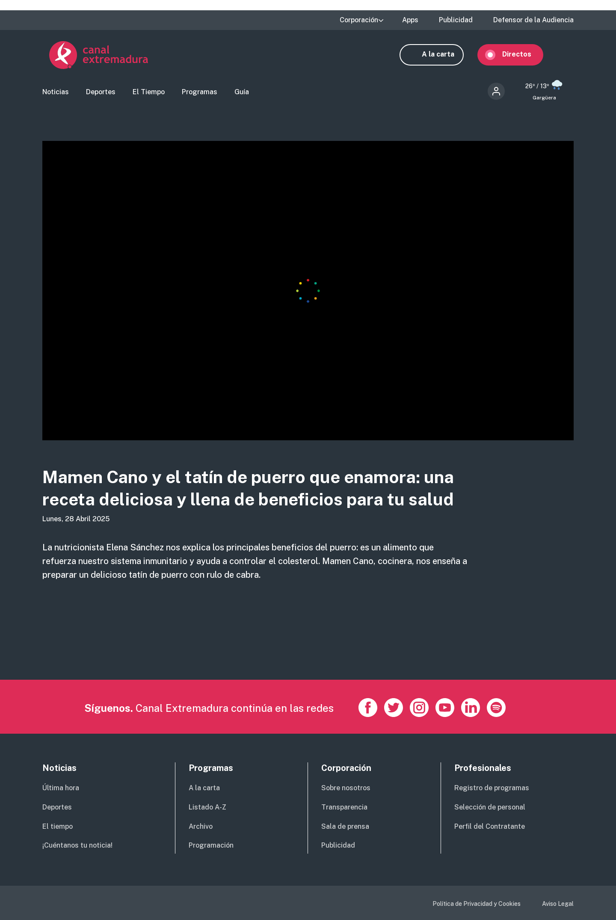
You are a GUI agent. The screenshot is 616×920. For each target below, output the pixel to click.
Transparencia (344, 807)
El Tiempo (149, 92)
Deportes (101, 92)
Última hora (60, 788)
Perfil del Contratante (489, 826)
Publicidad (456, 20)
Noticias (55, 92)
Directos (523, 55)
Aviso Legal (558, 903)
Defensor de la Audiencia (533, 20)
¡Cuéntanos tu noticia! (77, 845)
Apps (410, 20)
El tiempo (57, 826)
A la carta (445, 55)
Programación (211, 845)
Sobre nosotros (345, 788)
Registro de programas (491, 788)
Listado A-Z (207, 807)
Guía (241, 92)
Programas (199, 92)
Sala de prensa (345, 826)
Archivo (201, 826)
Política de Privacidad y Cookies (476, 903)
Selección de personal (489, 807)
